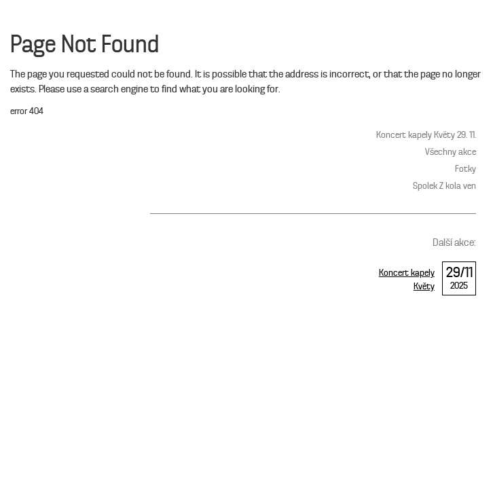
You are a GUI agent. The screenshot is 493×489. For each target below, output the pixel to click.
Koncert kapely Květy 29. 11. (426, 135)
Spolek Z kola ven (444, 186)
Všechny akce (450, 152)
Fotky (465, 169)
